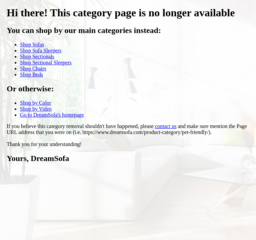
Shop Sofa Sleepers (40, 50)
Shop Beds (31, 74)
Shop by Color (35, 103)
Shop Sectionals (37, 56)
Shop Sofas (32, 44)
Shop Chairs (33, 68)
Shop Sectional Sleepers (46, 62)
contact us (165, 126)
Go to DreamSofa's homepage (52, 115)
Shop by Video (36, 109)
